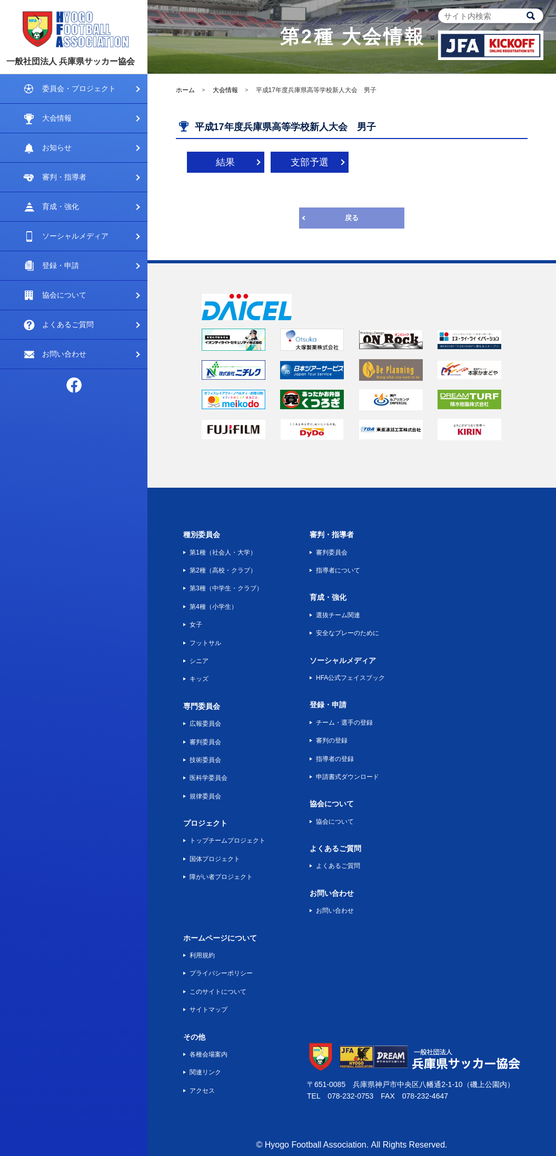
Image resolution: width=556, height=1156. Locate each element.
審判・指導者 (64, 177)
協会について (64, 295)
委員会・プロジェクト (79, 88)
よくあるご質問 (68, 324)
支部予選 (310, 162)
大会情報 (57, 118)
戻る (352, 218)
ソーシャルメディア (75, 236)
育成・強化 (60, 206)
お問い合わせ (64, 354)
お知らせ (57, 147)
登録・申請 (60, 265)
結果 (225, 162)
